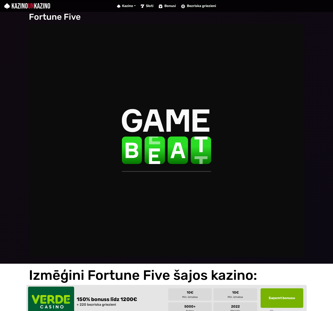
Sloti (147, 6)
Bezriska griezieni (198, 6)
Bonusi (167, 6)
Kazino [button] (125, 6)
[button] (282, 298)
